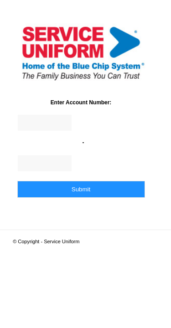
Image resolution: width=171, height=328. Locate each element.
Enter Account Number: (81, 102)
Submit (81, 189)
